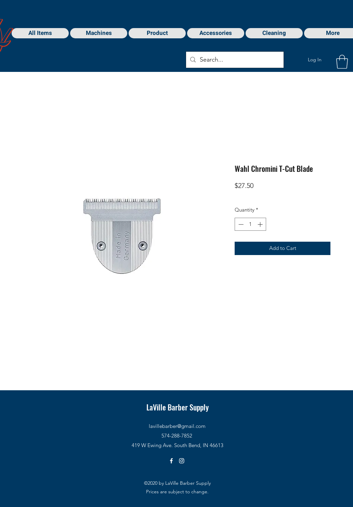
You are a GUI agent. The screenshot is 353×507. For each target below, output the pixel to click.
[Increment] (260, 224)
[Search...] (234, 60)
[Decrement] (240, 224)
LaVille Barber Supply (177, 407)
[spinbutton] (250, 224)
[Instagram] (181, 460)
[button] (342, 61)
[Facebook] (171, 460)
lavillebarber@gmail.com (177, 426)
